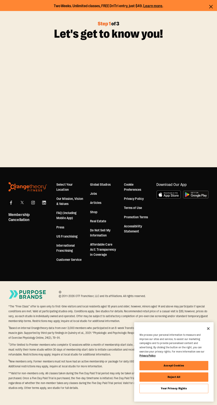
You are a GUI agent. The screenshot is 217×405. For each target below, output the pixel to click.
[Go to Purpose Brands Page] (27, 294)
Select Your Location (64, 187)
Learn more (153, 6)
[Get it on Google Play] (196, 195)
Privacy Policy (134, 199)
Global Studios (100, 185)
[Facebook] (11, 202)
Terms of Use (133, 208)
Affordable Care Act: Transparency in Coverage (103, 250)
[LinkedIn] (44, 202)
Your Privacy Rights (174, 388)
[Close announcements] (211, 6)
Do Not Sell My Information (100, 232)
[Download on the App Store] (168, 195)
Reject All (174, 377)
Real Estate (98, 221)
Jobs (93, 194)
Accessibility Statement (133, 228)
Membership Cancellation (19, 217)
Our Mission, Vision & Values (69, 201)
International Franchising (65, 248)
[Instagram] (33, 202)
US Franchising (67, 236)
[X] (22, 202)
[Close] (208, 328)
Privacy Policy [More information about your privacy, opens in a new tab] (147, 355)
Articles (95, 203)
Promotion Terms (136, 217)
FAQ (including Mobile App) (66, 215)
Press (60, 227)
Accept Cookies (174, 365)
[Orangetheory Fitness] (27, 187)
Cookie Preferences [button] (132, 187)
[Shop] (93, 212)
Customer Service (69, 260)
